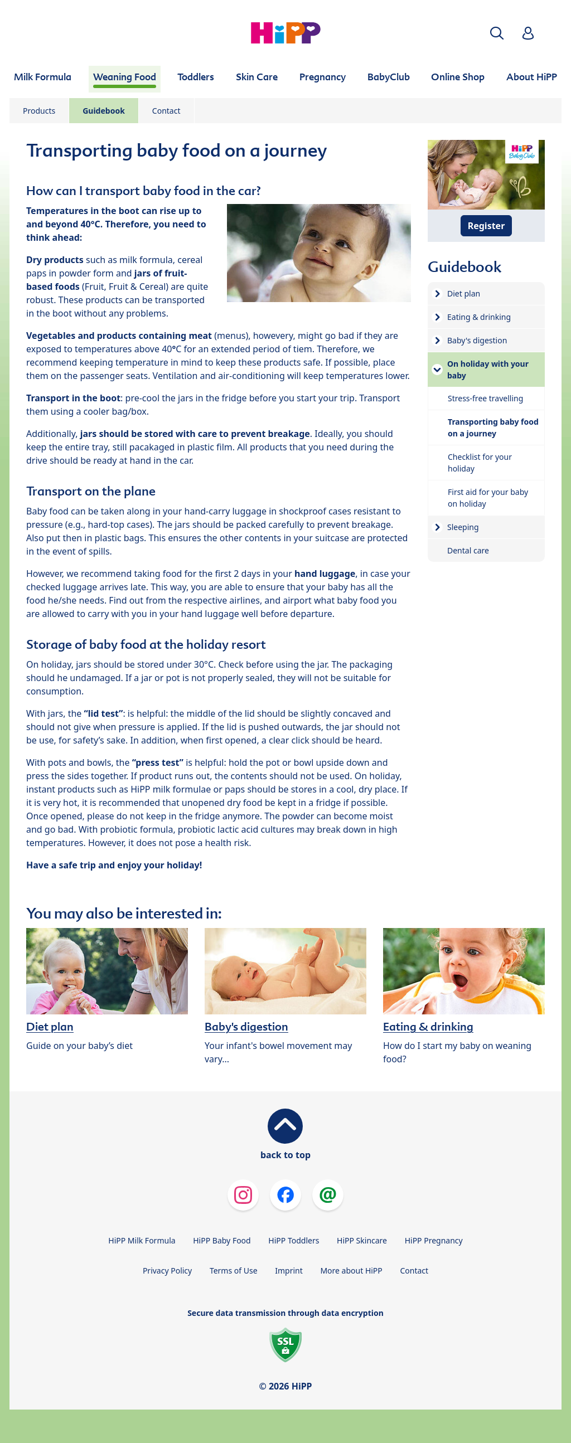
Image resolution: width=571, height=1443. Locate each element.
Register (486, 226)
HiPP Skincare (362, 1240)
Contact (166, 110)
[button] (497, 33)
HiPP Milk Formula (141, 1240)
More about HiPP (351, 1270)
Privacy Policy (167, 1270)
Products (39, 110)
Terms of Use (234, 1270)
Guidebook (104, 110)
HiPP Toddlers (293, 1240)
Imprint (289, 1270)
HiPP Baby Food (221, 1240)
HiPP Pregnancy (434, 1240)
